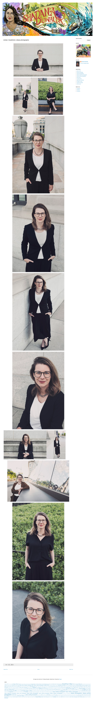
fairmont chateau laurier (62, 688)
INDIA (11, 685)
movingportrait (10, 691)
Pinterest (78, 89)
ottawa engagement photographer (10, 693)
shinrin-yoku (19, 695)
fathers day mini (77, 688)
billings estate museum (37, 686)
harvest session (48, 689)
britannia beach (55, 686)
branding (51, 686)
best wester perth (27, 686)
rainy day (79, 694)
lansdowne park (49, 690)
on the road (30, 691)
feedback (87, 688)
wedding (54, 696)
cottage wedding (80, 687)
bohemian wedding (47, 686)
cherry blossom (30, 687)
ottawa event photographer (21, 693)
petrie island (51, 694)
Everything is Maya (67, 684)
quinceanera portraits (75, 694)
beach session (9, 686)
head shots (79, 77)
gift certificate (23, 689)
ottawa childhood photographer (59, 691)
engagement (41, 688)
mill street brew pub (74, 690)
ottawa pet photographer (66, 693)
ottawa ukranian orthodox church (20, 694)
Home (38, 669)
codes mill (47, 687)
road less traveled (80, 82)
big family (31, 686)
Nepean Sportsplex (28, 685)
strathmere (56, 695)
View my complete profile (84, 63)
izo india (15, 690)
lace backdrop (34, 690)
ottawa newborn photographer (82, 74)
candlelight (70, 686)
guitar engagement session (42, 689)
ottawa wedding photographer (31, 694)
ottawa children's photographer (72, 691)
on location (26, 691)
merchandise (69, 690)
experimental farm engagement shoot (54, 688)
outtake (42, 694)
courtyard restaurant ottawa (87, 687)
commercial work (62, 687)
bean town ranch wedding (16, 686)
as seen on (74, 685)
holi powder (61, 689)
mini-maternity (79, 690)
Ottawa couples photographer (39, 685)
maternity (61, 690)
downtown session (35, 688)
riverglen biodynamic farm (85, 694)
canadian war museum (66, 686)
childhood (34, 687)
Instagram (78, 88)
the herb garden (79, 695)
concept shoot (79, 78)
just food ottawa (19, 690)
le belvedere (58, 690)
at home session (79, 685)
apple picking (67, 685)
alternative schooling (80, 80)
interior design (88, 689)
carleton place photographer (23, 687)
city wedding (44, 687)
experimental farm (46, 688)
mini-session (83, 690)
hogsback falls (57, 689)
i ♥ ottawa (84, 689)
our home (39, 694)
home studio (65, 689)
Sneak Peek (46, 685)
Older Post (71, 669)
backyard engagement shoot (86, 685)
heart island (53, 689)
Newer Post (6, 669)
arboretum (70, 685)
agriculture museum (55, 685)
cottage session (75, 687)
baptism (5, 686)
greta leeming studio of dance (34, 689)
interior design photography (8, 690)
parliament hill (45, 694)
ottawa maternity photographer (44, 693)
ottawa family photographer (81, 76)
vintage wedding (38, 696)
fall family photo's (69, 688)
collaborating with (51, 687)
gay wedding (19, 689)
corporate (72, 687)
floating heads (11, 689)
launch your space (53, 690)
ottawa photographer (80, 73)
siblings (23, 695)
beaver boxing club (22, 686)
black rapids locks (42, 686)
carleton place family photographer (77, 686)
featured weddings (80, 72)
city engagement (39, 687)
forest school (16, 689)
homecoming (69, 689)
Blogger (60, 679)
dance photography (13, 688)
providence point (66, 694)
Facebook (78, 91)
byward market (60, 686)
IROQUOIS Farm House (15, 685)
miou (87, 690)
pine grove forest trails (61, 694)
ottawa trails (14, 694)
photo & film (55, 694)
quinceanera (70, 694)
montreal (89, 690)
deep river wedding (23, 688)
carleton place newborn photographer (14, 687)
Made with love (22, 685)
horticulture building (74, 689)
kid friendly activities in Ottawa (27, 690)
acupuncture (51, 685)
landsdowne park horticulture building (41, 690)
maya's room (66, 690)
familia (73, 688)
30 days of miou (79, 81)
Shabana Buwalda (84, 61)
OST (32, 685)
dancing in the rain (18, 688)
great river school (27, 689)
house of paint (80, 689)
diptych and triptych (29, 688)
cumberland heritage (7, 688)
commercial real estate (57, 687)
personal (48, 694)
